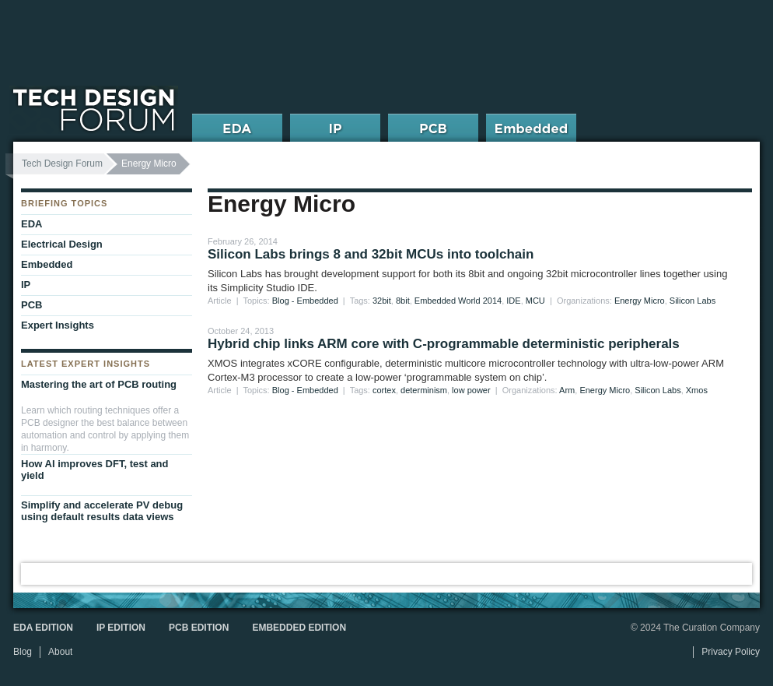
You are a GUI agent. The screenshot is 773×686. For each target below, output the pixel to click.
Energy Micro (639, 300)
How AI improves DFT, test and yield (95, 469)
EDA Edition (43, 627)
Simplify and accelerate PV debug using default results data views (102, 510)
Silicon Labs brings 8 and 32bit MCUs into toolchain (370, 254)
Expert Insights (57, 325)
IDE (513, 300)
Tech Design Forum (62, 163)
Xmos (697, 390)
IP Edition (120, 627)
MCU (535, 300)
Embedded (46, 264)
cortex (384, 390)
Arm (567, 390)
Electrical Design (62, 244)
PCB (31, 305)
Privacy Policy (730, 651)
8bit (403, 300)
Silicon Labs (692, 300)
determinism (423, 390)
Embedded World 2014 (458, 300)
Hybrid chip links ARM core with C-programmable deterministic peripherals (444, 343)
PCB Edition (199, 627)
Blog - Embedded (305, 300)
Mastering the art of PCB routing (99, 384)
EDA (31, 224)
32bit (382, 300)
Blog (22, 651)
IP (25, 284)
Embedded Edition (299, 627)
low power (471, 390)
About (60, 651)
